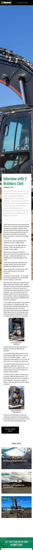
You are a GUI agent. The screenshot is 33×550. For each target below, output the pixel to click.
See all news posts (10, 430)
